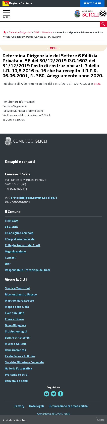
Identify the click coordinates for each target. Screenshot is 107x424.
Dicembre (47, 32)
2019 (36, 32)
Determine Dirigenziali (20, 32)
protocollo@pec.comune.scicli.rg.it (34, 197)
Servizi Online (92, 3)
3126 (97, 83)
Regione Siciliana (20, 3)
